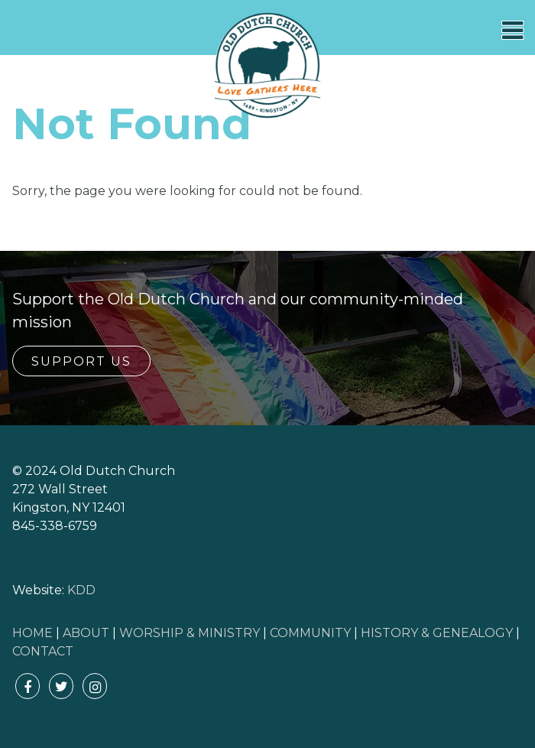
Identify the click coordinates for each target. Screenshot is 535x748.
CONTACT (42, 651)
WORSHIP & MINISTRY (189, 633)
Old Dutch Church (267, 65)
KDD (81, 590)
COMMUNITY (310, 633)
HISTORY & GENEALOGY (437, 633)
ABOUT (86, 633)
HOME (32, 633)
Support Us (81, 361)
